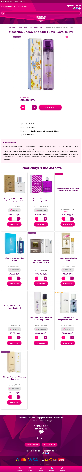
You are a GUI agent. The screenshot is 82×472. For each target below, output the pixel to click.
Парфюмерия (22, 27)
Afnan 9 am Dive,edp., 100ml (14, 259)
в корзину (50, 107)
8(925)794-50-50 (74, 6)
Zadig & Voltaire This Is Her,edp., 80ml (14, 307)
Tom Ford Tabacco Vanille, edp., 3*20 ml (41, 262)
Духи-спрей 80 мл (36, 27)
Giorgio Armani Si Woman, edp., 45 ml (14, 378)
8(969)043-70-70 (10, 6)
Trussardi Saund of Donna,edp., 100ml (41, 200)
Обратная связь (50, 444)
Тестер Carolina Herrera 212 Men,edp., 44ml (41, 318)
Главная (12, 27)
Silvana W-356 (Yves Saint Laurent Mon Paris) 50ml (68, 189)
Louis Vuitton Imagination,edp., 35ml (68, 318)
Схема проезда (32, 444)
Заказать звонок (22, 6)
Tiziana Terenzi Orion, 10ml (67, 259)
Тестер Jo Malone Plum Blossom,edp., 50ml (14, 200)
